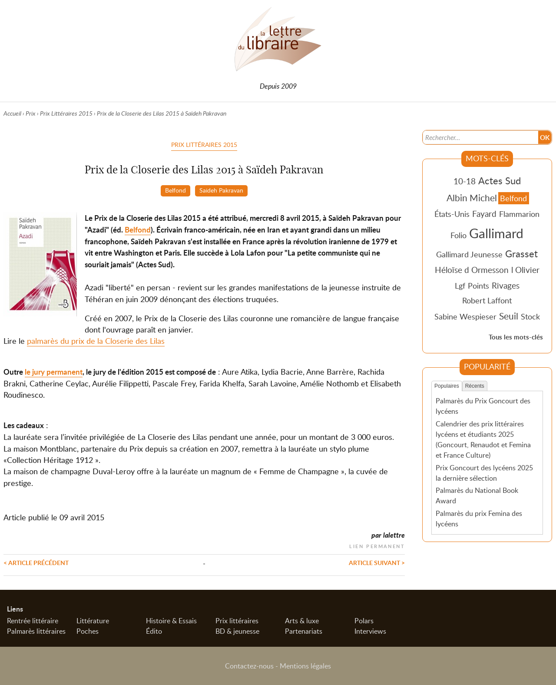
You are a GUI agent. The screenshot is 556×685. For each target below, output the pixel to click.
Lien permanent (377, 545)
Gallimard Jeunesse (469, 254)
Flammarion (519, 214)
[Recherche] (480, 137)
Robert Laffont (487, 300)
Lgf (460, 285)
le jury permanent (54, 372)
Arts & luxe (302, 620)
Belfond (175, 190)
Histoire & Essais (171, 620)
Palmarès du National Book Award (477, 495)
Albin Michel (472, 198)
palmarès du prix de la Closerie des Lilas (96, 341)
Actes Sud (499, 180)
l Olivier (525, 270)
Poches (87, 631)
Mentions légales (305, 666)
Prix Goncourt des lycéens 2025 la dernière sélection (484, 473)
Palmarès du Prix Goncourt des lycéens (483, 406)
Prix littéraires (236, 620)
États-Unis (452, 214)
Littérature (92, 620)
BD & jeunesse (237, 631)
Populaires (446, 386)
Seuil (508, 316)
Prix (31, 113)
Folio (458, 235)
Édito (154, 631)
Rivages (506, 285)
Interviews (370, 631)
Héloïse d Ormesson (472, 270)
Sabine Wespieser (465, 316)
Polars (364, 620)
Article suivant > (377, 562)
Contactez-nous (249, 666)
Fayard (484, 213)
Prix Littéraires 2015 (66, 113)
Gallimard (496, 233)
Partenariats (303, 631)
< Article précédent (36, 562)
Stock (530, 316)
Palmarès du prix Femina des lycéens (479, 519)
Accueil (12, 113)
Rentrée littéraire (32, 620)
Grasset (521, 253)
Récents (474, 386)
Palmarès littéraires (36, 631)
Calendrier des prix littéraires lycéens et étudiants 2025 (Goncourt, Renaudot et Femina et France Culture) (483, 439)
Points (478, 285)
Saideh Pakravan (221, 190)
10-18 (464, 181)
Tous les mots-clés (516, 337)
